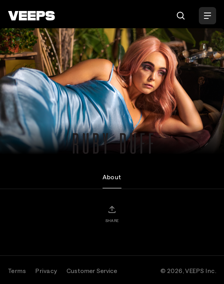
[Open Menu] (207, 15)
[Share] (112, 213)
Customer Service (91, 270)
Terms (17, 270)
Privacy (46, 270)
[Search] (180, 15)
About (112, 176)
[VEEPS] (31, 15)
